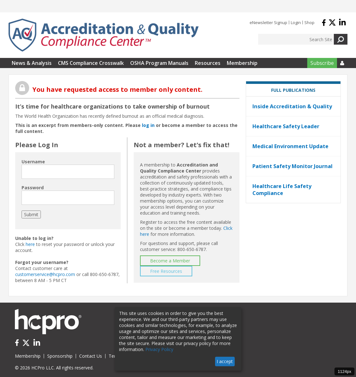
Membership (242, 63)
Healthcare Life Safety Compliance (281, 190)
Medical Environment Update (290, 146)
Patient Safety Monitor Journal (292, 166)
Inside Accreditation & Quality (292, 106)
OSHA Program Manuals (159, 63)
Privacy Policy (159, 349)
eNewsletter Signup (268, 22)
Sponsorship (60, 356)
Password (33, 188)
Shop (309, 22)
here (30, 244)
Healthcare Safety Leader (285, 126)
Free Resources (166, 271)
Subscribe (322, 63)
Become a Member (170, 261)
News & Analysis (32, 63)
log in (148, 125)
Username (33, 162)
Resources (207, 63)
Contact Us (90, 356)
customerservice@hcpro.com (45, 274)
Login (296, 22)
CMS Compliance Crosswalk (91, 63)
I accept (225, 361)
